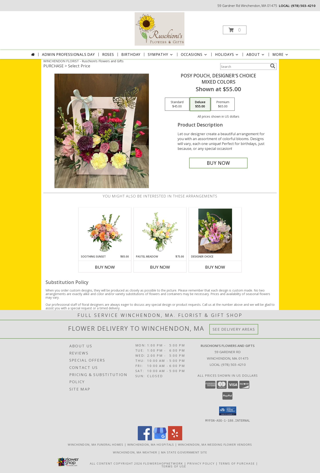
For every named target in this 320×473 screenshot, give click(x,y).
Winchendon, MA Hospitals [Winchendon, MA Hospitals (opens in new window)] (150, 444)
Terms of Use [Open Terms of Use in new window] (174, 466)
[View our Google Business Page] (160, 439)
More (280, 54)
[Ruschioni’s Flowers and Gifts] (160, 28)
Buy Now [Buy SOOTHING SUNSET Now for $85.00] (105, 267)
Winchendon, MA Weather (135, 452)
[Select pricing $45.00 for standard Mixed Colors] (177, 104)
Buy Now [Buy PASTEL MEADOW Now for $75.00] (160, 267)
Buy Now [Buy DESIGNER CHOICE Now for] (215, 267)
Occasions (194, 54)
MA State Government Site (184, 452)
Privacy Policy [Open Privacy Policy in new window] (201, 463)
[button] (234, 30)
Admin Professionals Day (68, 54)
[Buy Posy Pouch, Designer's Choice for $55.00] (218, 163)
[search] (272, 66)
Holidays (227, 54)
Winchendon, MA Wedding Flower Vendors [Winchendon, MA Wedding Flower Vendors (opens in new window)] (215, 444)
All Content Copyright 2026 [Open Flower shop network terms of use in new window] (116, 463)
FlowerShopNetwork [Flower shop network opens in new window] (163, 463)
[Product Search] (244, 66)
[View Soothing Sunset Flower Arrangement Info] (105, 231)
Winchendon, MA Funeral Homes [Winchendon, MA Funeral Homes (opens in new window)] (95, 444)
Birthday (130, 54)
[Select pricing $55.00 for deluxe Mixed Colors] (200, 104)
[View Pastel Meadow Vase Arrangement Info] (160, 231)
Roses (108, 54)
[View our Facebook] (145, 439)
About (255, 54)
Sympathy (160, 54)
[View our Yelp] (175, 439)
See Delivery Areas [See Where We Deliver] (234, 329)
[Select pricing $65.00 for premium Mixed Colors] (222, 104)
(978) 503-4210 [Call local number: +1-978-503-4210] (303, 5)
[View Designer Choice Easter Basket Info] (215, 231)
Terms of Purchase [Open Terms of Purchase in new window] (237, 463)
